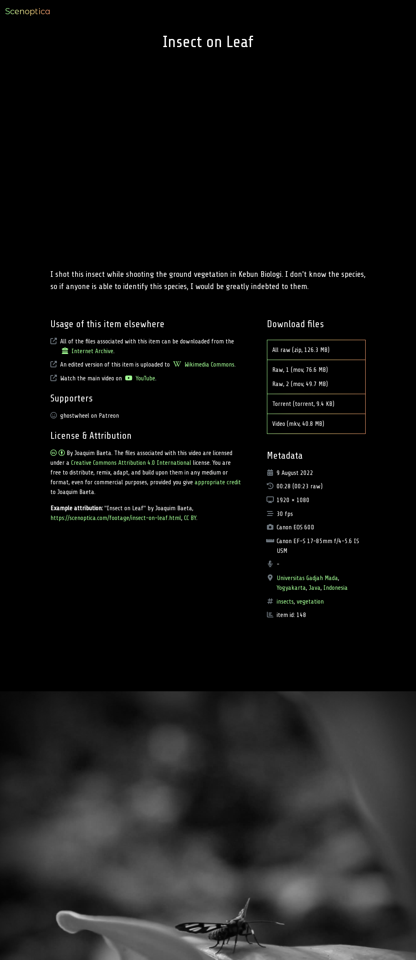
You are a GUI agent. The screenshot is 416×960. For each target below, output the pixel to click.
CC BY (190, 518)
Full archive (393, 11)
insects (285, 601)
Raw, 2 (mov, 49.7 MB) (305, 384)
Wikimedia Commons (202, 364)
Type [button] (323, 11)
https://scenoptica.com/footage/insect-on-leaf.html (115, 518)
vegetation (310, 601)
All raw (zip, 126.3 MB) (305, 350)
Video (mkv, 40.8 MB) (303, 423)
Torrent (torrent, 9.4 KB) (308, 404)
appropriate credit (218, 482)
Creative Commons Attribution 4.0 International (131, 462)
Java (315, 587)
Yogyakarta (291, 587)
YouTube (139, 378)
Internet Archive (86, 351)
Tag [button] (367, 11)
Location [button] (345, 11)
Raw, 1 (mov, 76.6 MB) (305, 369)
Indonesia (335, 587)
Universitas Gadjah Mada (307, 578)
